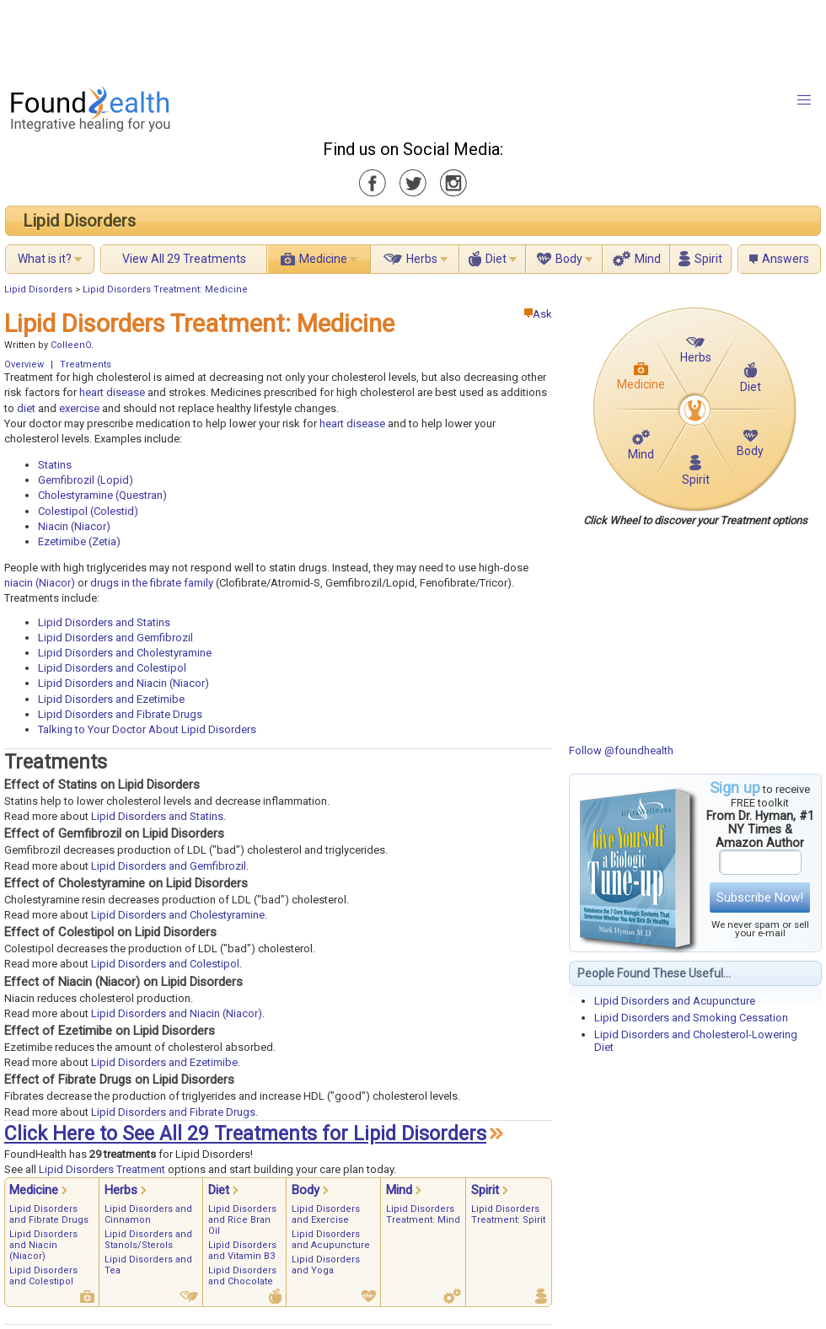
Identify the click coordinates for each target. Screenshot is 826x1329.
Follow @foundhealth (621, 750)
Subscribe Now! (759, 897)
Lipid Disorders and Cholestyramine (125, 652)
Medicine (323, 258)
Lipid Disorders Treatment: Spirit (508, 1214)
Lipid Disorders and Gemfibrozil (115, 637)
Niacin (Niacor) (74, 526)
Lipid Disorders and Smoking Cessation (691, 1017)
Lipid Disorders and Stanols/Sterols (148, 1240)
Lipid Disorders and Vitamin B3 (242, 1251)
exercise (79, 408)
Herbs (421, 258)
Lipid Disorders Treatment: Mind (423, 1214)
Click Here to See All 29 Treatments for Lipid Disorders (245, 1134)
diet (26, 408)
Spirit (708, 258)
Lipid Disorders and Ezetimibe (111, 699)
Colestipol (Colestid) (88, 511)
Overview (24, 364)
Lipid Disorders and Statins (104, 622)
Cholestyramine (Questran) (102, 495)
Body (568, 258)
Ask (538, 314)
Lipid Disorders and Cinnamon (148, 1214)
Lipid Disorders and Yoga (326, 1265)
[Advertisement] (412, 38)
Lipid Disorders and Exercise (326, 1214)
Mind (648, 258)
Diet (496, 258)
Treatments (85, 364)
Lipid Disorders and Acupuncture (674, 1000)
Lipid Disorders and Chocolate (242, 1276)
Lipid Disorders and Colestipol (112, 668)
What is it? (45, 258)
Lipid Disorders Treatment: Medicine (165, 289)
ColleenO (71, 345)
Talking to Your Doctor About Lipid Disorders (147, 729)
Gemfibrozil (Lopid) (85, 480)
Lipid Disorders (79, 221)
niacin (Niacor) (39, 582)
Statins (55, 464)
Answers (785, 258)
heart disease (112, 392)
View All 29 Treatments (184, 258)
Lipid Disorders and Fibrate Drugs (120, 714)
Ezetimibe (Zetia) (79, 541)
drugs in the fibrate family (151, 582)
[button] (804, 100)
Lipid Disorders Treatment (102, 1169)
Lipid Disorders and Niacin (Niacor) (123, 683)
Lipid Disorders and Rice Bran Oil (242, 1219)
